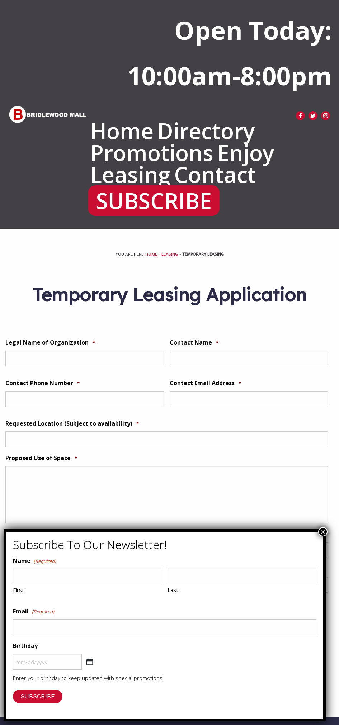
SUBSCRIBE (154, 201)
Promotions (151, 153)
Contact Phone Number (42, 383)
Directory (206, 131)
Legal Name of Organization (50, 342)
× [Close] (322, 531)
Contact (215, 175)
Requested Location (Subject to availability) (72, 423)
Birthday (25, 646)
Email (33, 611)
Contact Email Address (205, 383)
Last (173, 589)
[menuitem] (121, 131)
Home (122, 131)
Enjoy (245, 153)
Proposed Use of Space (41, 458)
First (18, 589)
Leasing (130, 175)
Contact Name (194, 342)
